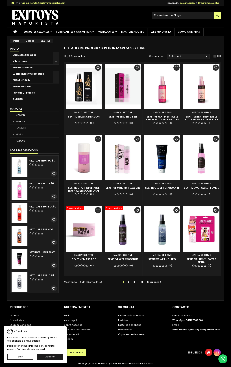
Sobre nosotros (73, 325)
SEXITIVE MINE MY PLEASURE (123, 188)
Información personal (131, 315)
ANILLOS (18, 99)
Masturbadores (132, 32)
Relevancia (189, 56)
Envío (67, 315)
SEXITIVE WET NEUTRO (162, 259)
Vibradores (106, 32)
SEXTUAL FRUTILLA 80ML (43, 206)
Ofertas (14, 315)
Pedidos (123, 320)
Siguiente (154, 282)
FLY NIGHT (20, 128)
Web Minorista (161, 32)
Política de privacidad (31, 349)
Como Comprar (189, 32)
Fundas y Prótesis (24, 92)
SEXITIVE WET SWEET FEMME (201, 188)
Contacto (180, 307)
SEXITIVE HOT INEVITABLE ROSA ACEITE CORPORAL (83, 189)
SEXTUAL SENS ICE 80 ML (43, 275)
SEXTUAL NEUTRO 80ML (43, 160)
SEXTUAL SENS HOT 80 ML (43, 229)
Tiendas (68, 339)
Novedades (17, 320)
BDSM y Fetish (21, 80)
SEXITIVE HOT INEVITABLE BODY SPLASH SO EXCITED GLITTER (201, 119)
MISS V (19, 134)
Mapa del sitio (72, 334)
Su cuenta (126, 307)
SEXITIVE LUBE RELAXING (43, 252)
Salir (20, 356)
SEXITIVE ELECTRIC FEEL (122, 116)
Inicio (14, 49)
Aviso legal (70, 320)
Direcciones (125, 329)
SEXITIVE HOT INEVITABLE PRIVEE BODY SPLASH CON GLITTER (162, 119)
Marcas (16, 109)
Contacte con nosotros (77, 329)
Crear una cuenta (208, 3)
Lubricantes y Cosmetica (73, 32)
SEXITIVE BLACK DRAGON (84, 116)
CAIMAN (20, 115)
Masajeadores (22, 86)
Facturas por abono (129, 325)
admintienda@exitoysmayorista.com (43, 3)
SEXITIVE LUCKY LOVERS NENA (201, 260)
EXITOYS (20, 121)
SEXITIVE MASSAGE (84, 259)
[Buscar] (186, 15)
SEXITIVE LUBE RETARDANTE (162, 188)
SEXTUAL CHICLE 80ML (43, 183)
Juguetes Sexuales (37, 32)
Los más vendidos (24, 150)
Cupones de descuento (132, 334)
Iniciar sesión (187, 3)
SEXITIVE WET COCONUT (123, 259)
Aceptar (50, 356)
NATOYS (20, 141)
